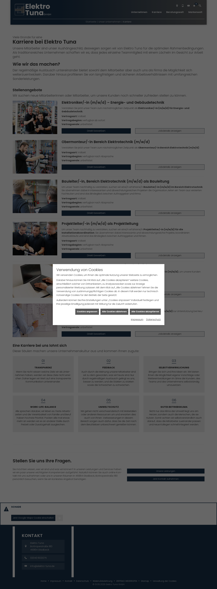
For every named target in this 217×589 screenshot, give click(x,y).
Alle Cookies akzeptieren (145, 298)
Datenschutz (153, 306)
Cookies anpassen (87, 298)
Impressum (137, 306)
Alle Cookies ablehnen (114, 298)
